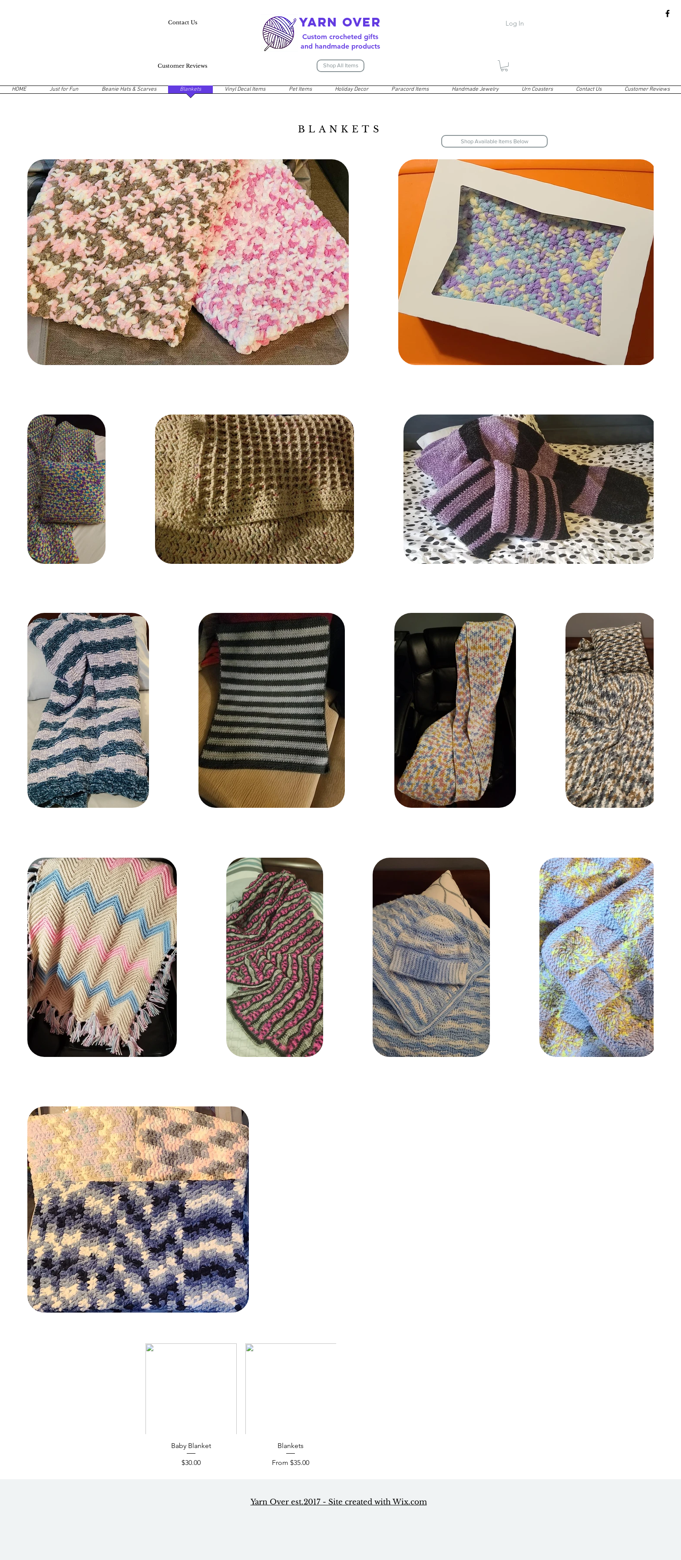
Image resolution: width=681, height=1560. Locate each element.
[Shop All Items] (340, 65)
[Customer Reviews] (182, 66)
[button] (504, 65)
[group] (340, 1406)
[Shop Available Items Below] (494, 141)
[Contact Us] (182, 23)
